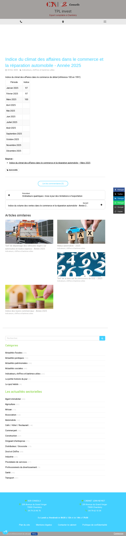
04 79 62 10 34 (94, 511)
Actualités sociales (14, 368)
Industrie (9, 456)
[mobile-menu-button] (105, 21)
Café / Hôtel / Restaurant (16, 425)
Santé (8, 472)
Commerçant (11, 430)
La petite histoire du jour (16, 379)
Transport (9, 478)
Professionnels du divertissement (21, 467)
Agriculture (10, 404)
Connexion (118, 533)
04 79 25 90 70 (34, 511)
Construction (11, 436)
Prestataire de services (16, 462)
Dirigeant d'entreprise (15, 441)
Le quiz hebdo (11, 384)
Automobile (10, 420)
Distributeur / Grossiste (16, 446)
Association (10, 415)
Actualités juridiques (14, 358)
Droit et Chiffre (12, 451)
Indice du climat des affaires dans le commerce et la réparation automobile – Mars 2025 (49, 163)
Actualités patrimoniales (16, 363)
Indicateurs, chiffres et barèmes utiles (22, 373)
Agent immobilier (13, 399)
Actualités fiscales (13, 352)
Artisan (8, 409)
